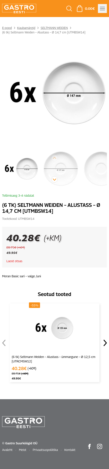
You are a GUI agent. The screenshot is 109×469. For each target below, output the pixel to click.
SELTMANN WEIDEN (54, 28)
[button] (54, 179)
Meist (22, 450)
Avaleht (7, 450)
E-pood (7, 28)
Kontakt (69, 450)
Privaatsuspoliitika (45, 450)
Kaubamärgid (26, 28)
